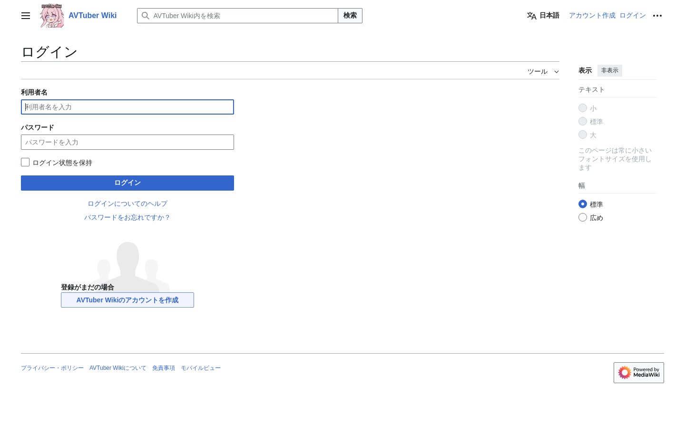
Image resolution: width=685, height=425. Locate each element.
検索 (350, 15)
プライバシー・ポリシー (52, 368)
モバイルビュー (201, 368)
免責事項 (163, 368)
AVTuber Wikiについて (118, 368)
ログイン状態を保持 (62, 162)
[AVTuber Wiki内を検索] (237, 15)
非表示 (609, 70)
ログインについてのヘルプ (127, 203)
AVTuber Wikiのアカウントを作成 (128, 300)
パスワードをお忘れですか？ (127, 217)
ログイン (127, 182)
